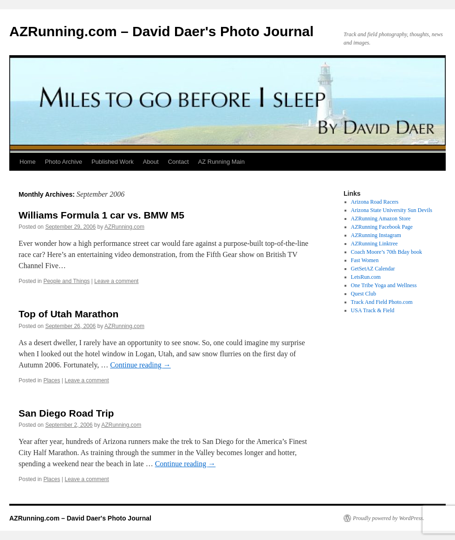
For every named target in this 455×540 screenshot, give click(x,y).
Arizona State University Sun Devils (391, 210)
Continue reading (140, 365)
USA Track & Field (373, 310)
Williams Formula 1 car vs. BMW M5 (101, 215)
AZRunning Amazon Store (381, 218)
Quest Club (363, 293)
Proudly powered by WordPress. (388, 518)
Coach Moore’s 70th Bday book (386, 252)
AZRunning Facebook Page (382, 227)
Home (28, 161)
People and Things (66, 281)
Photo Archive (63, 161)
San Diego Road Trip (66, 413)
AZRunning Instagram (376, 235)
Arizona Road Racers (375, 202)
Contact (178, 161)
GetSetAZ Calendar (373, 268)
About (151, 161)
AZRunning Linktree (374, 243)
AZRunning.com (124, 227)
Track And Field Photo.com (382, 302)
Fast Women (365, 260)
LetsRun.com (366, 277)
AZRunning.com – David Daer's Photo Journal (161, 31)
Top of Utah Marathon (68, 314)
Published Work (112, 161)
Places (51, 380)
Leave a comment (116, 281)
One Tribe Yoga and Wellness (384, 285)
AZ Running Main (221, 161)
